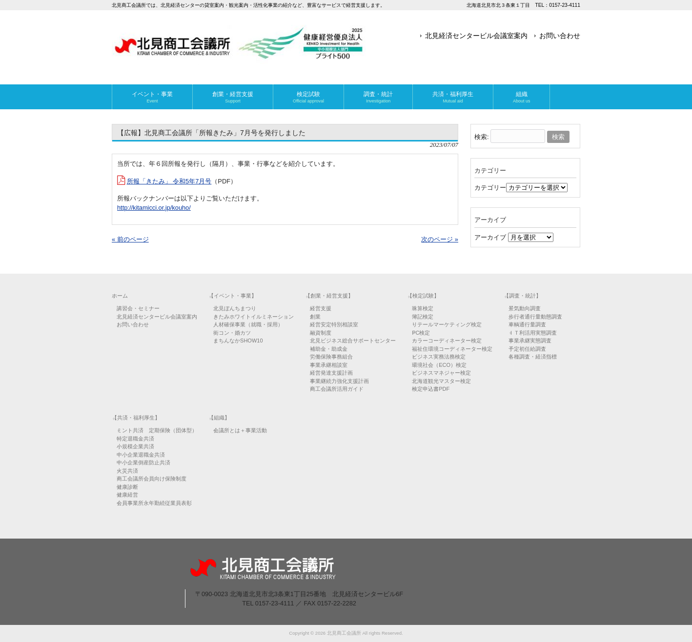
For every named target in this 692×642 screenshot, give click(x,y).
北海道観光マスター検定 (441, 381)
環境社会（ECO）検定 (439, 365)
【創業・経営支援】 (329, 296)
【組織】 (219, 418)
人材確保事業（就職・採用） (248, 324)
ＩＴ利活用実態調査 (533, 333)
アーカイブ (490, 237)
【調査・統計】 (522, 296)
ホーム (120, 296)
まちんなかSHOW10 (238, 340)
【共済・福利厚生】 (136, 418)
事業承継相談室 (328, 365)
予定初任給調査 (527, 349)
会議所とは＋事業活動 (240, 430)
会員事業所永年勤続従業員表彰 (154, 503)
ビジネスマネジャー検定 (441, 373)
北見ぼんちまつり (234, 308)
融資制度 (320, 333)
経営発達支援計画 (331, 373)
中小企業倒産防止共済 (143, 462)
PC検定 (421, 333)
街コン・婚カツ (232, 333)
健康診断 (127, 487)
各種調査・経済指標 (533, 357)
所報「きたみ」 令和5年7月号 (169, 181)
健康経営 (127, 495)
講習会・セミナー (138, 308)
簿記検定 (422, 317)
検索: (481, 136)
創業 (315, 317)
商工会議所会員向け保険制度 (151, 479)
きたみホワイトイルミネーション (253, 317)
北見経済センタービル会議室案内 (476, 36)
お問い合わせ (559, 36)
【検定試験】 (423, 296)
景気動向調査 (525, 308)
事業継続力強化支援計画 (339, 381)
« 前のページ (130, 239)
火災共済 (127, 471)
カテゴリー (490, 187)
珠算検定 (422, 308)
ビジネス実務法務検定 (439, 357)
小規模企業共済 (135, 446)
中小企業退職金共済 (141, 455)
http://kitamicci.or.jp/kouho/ (154, 207)
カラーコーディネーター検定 (447, 340)
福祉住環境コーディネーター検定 (452, 349)
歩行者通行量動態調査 (535, 317)
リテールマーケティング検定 (447, 324)
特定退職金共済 (135, 438)
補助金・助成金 (328, 349)
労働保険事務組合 (331, 357)
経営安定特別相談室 (334, 324)
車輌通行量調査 (527, 324)
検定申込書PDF (430, 389)
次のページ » (439, 239)
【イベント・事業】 (232, 296)
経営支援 (320, 308)
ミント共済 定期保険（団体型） (157, 430)
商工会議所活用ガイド (337, 389)
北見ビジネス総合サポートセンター (353, 340)
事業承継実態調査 (530, 340)
